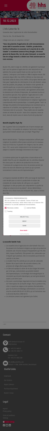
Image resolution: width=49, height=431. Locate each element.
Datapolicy (26, 234)
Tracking (8, 211)
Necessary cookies (12, 208)
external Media (30, 208)
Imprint (21, 234)
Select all (24, 217)
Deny (24, 221)
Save (24, 225)
